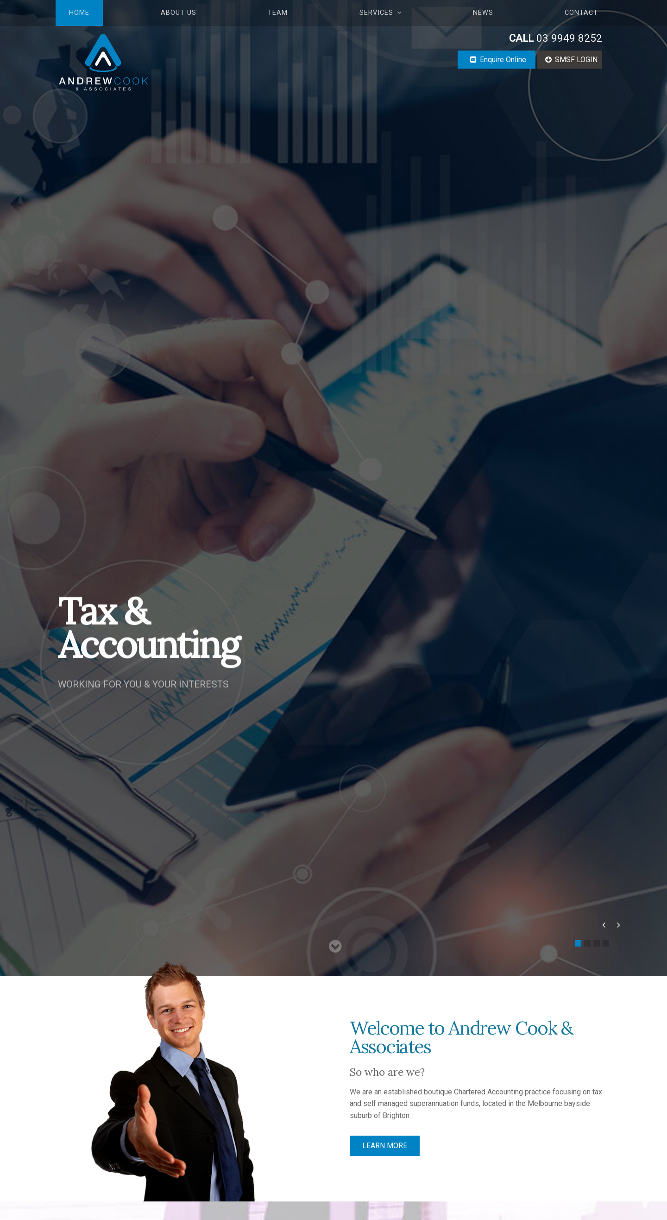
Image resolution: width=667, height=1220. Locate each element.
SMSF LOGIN (576, 59)
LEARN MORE (384, 1145)
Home (79, 13)
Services (376, 13)
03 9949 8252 (555, 38)
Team (278, 13)
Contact (581, 13)
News (483, 13)
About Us (178, 13)
